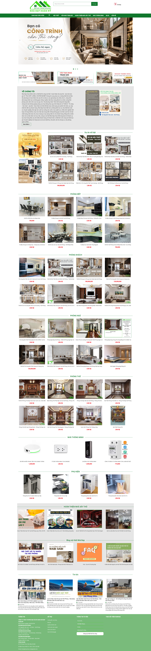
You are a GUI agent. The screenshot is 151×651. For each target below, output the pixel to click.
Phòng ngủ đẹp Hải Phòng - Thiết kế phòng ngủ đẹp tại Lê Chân (61, 334)
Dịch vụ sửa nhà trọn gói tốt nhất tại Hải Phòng (119, 525)
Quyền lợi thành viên (52, 624)
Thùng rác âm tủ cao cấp (61, 490)
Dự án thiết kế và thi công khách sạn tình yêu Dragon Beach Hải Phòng (89, 525)
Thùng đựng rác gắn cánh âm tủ (89, 490)
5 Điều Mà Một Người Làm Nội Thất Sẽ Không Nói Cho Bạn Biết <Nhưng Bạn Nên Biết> (119, 559)
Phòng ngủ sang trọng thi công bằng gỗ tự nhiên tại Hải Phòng (118, 334)
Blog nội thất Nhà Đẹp (75, 540)
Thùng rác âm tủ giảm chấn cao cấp (32, 490)
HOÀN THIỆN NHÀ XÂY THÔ (75, 507)
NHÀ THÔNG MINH (98, 15)
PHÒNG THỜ (75, 376)
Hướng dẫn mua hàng (52, 620)
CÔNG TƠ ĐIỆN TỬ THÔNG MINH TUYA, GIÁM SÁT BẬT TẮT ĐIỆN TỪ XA (118, 456)
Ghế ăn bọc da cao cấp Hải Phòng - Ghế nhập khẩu (61, 239)
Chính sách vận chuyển (53, 627)
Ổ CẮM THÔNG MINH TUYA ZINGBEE (61, 456)
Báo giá (49, 622)
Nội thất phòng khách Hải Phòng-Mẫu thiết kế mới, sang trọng (89, 300)
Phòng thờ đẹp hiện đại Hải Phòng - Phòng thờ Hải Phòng (90, 395)
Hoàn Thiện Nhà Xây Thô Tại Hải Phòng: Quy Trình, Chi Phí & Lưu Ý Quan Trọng (31, 525)
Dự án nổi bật (90, 132)
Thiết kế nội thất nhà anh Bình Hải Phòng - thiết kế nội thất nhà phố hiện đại (118, 151)
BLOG (107, 15)
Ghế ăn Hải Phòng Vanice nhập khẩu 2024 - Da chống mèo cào (118, 239)
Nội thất (56, 15)
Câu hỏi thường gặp (52, 632)
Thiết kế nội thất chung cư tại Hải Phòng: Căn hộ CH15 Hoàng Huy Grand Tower (61, 300)
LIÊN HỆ (113, 15)
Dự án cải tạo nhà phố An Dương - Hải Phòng (61, 151)
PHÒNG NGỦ (75, 316)
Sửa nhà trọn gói (67, 15)
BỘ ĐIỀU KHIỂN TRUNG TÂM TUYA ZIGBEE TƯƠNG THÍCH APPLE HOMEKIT (32, 456)
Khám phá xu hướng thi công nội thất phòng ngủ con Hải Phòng (89, 334)
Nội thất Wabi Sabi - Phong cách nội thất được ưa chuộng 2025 (61, 559)
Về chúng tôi (28, 91)
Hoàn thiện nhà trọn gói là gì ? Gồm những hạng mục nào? (60, 525)
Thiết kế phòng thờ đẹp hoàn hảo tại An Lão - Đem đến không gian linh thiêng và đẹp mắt (32, 395)
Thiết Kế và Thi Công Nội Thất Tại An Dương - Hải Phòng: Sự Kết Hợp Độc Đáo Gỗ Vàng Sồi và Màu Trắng (32, 300)
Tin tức (75, 574)
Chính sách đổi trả (51, 629)
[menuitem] (56, 15)
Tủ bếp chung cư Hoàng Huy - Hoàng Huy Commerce (32, 239)
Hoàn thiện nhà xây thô (83, 15)
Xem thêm (26, 124)
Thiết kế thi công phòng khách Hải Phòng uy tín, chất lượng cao (118, 300)
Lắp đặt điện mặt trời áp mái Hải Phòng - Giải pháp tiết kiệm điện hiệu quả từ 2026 (88, 599)
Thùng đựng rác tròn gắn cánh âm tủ (118, 490)
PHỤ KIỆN (75, 472)
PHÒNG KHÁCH (75, 255)
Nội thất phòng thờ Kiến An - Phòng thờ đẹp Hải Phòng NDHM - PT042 (118, 395)
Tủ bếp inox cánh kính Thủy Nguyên (89, 239)
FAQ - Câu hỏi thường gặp (90, 559)
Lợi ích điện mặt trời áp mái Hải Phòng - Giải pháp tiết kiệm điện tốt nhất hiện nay (61, 599)
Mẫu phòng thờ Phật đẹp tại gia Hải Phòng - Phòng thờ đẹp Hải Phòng (61, 395)
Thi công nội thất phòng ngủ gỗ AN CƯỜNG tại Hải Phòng (32, 334)
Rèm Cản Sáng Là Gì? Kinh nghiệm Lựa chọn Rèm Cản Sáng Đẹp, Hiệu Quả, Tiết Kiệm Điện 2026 (30, 602)
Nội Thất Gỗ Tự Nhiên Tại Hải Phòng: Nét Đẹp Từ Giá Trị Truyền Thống (31, 559)
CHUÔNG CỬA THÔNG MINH (89, 456)
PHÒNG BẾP (75, 194)
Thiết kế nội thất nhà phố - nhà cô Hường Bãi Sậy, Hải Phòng (89, 151)
